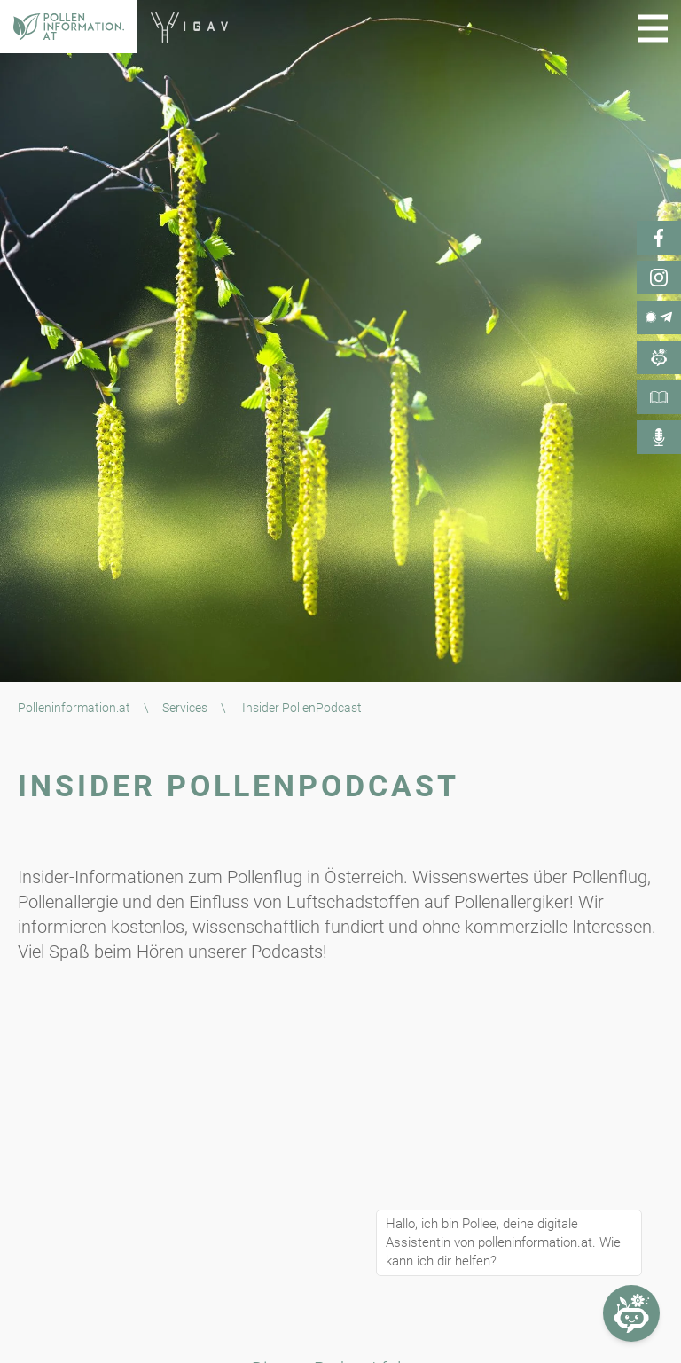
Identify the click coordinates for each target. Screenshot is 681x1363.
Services (184, 708)
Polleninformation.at (74, 708)
